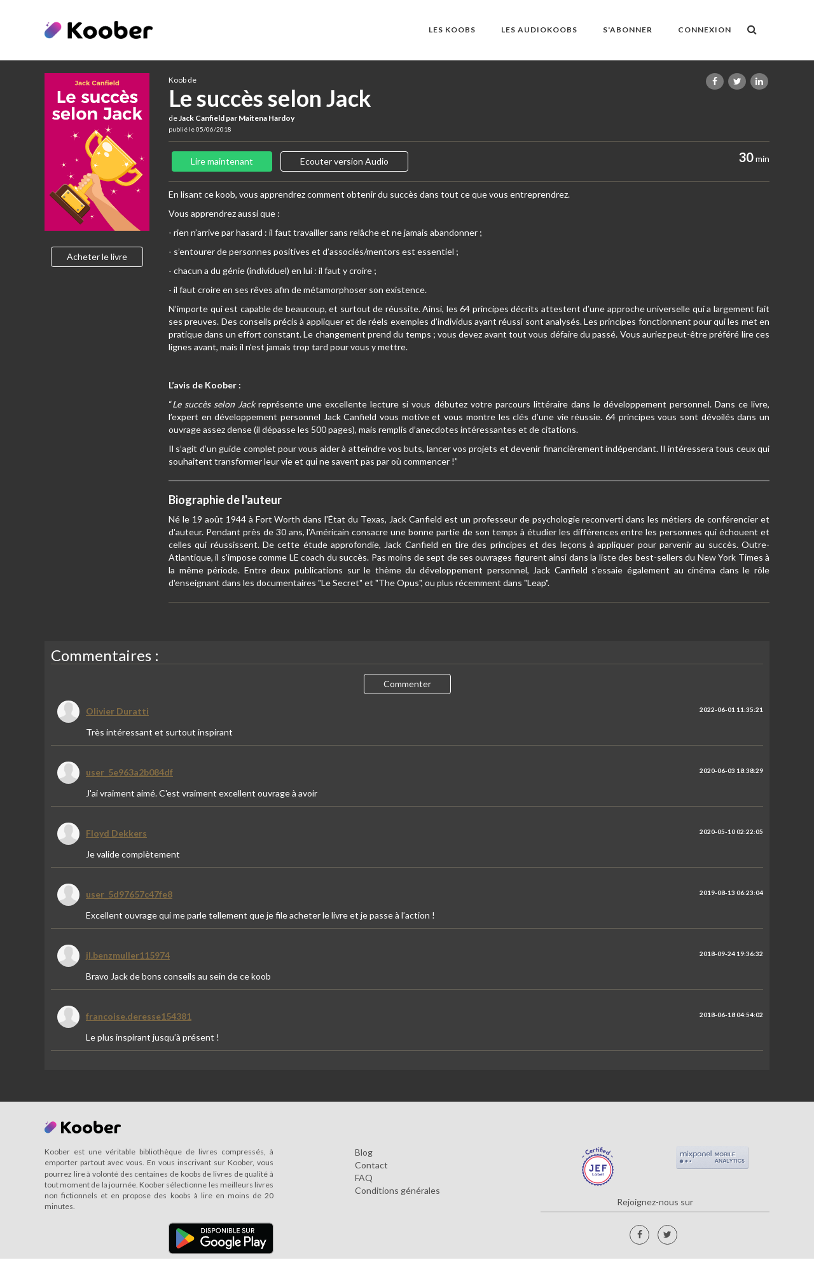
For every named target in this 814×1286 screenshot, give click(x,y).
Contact (371, 1164)
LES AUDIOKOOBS (539, 29)
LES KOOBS (452, 29)
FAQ (364, 1177)
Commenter (407, 683)
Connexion (704, 29)
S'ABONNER (627, 29)
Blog (364, 1152)
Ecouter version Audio (344, 161)
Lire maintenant (222, 161)
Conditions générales (397, 1190)
